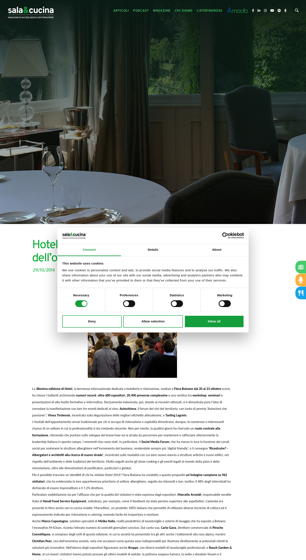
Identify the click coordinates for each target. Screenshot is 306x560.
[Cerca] (297, 11)
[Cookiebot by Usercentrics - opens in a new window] (225, 235)
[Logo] (30, 11)
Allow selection (152, 321)
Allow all (214, 321)
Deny (92, 321)
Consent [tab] (89, 249)
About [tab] (216, 249)
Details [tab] (153, 249)
